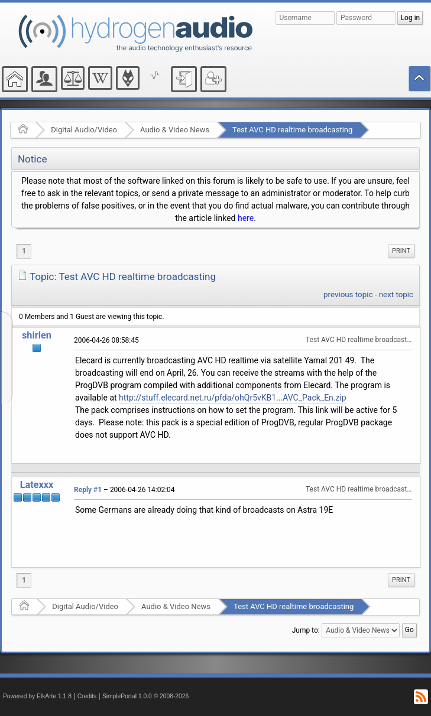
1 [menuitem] (24, 251)
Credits (87, 696)
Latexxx (37, 484)
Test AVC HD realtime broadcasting (292, 129)
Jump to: (306, 630)
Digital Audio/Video (84, 129)
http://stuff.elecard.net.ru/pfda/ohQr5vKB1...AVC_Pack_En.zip (232, 397)
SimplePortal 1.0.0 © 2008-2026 (145, 696)
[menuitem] (401, 251)
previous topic (347, 294)
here (246, 218)
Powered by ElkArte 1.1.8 (37, 696)
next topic (396, 294)
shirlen (36, 335)
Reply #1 (88, 490)
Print (401, 251)
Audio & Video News (174, 129)
